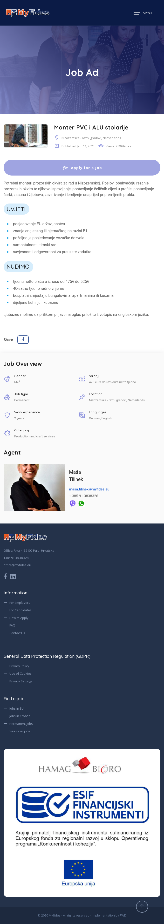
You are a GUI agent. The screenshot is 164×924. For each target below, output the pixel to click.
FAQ (12, 625)
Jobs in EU (16, 708)
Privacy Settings (21, 681)
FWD (123, 915)
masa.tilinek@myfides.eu (89, 489)
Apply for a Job (82, 167)
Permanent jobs (21, 723)
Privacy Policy (19, 666)
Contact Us (17, 633)
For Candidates (20, 610)
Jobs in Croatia (19, 716)
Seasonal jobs (19, 731)
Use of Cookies (20, 674)
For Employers (19, 602)
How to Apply (18, 618)
